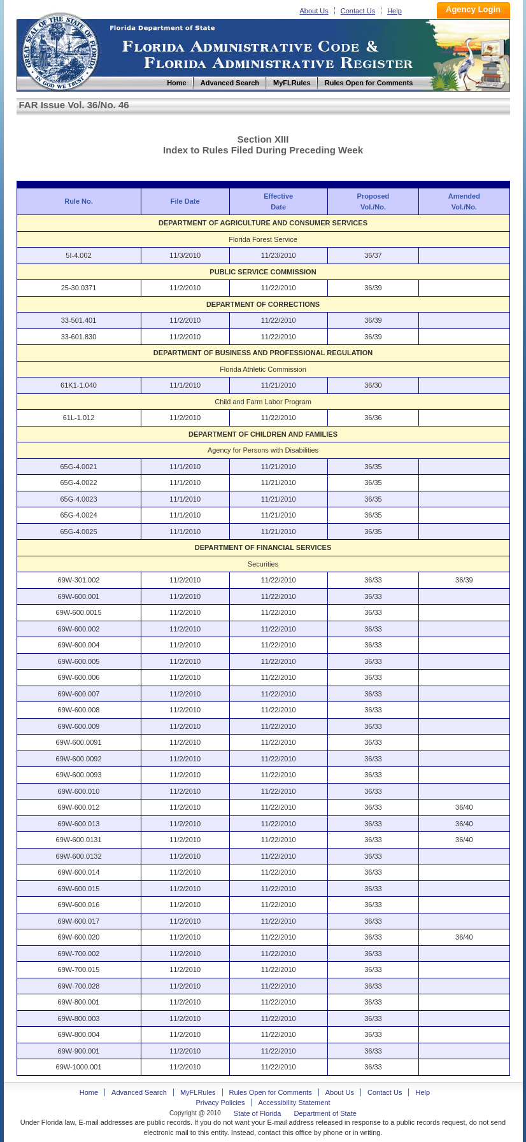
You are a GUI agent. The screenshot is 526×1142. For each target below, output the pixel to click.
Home (60, 50)
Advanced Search (139, 1092)
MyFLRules (198, 1092)
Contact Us (358, 11)
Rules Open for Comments (270, 1092)
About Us (314, 11)
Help (394, 11)
